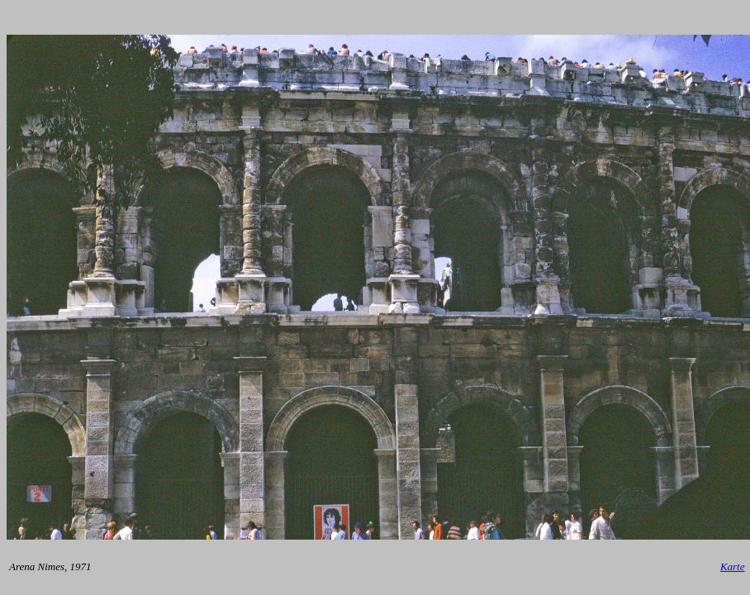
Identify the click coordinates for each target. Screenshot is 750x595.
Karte (732, 566)
